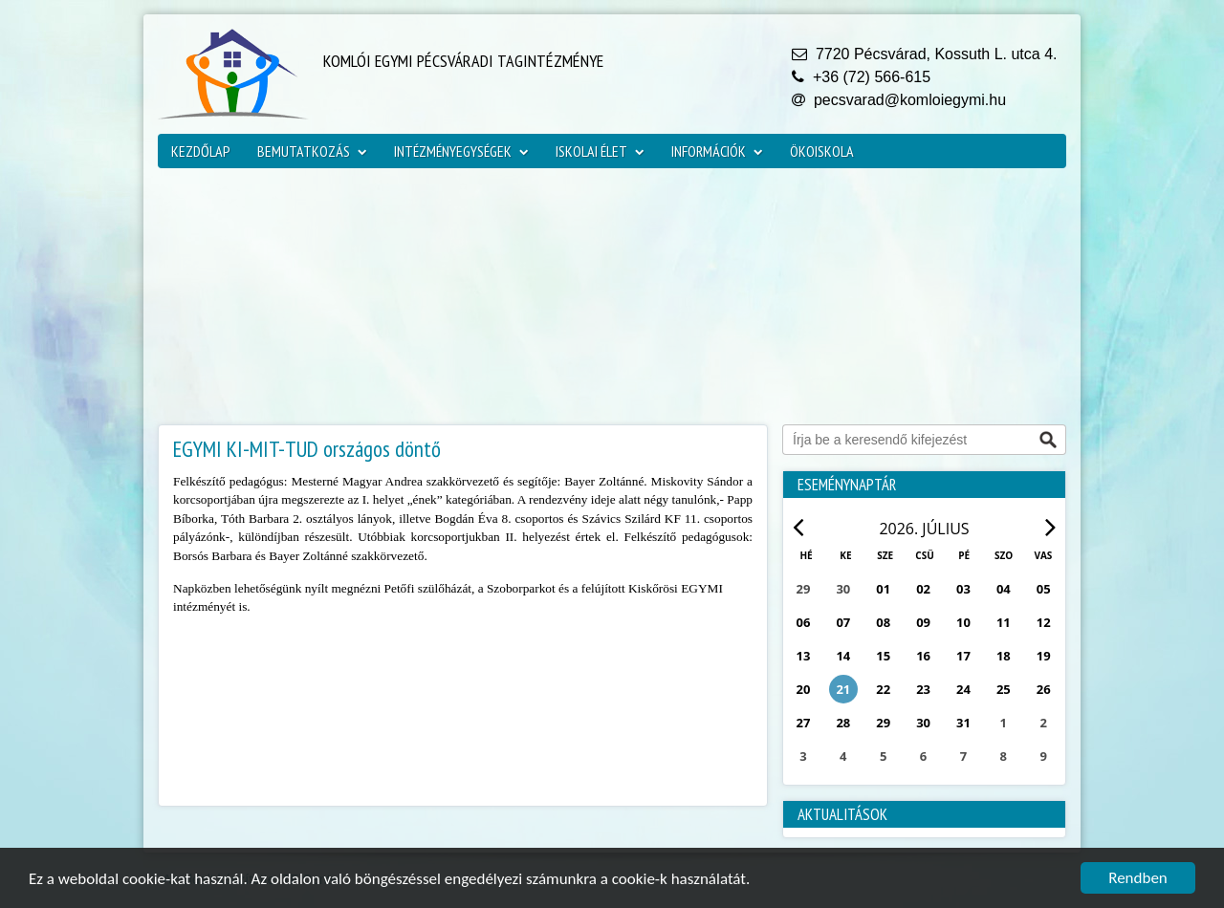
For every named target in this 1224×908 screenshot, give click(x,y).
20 (804, 689)
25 (1003, 689)
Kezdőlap (200, 151)
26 (1044, 689)
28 (843, 722)
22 (883, 689)
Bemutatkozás (312, 151)
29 (883, 722)
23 (923, 689)
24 (963, 689)
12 (1044, 622)
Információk (717, 151)
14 (843, 655)
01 (883, 588)
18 (1003, 655)
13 (804, 655)
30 (923, 722)
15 (883, 655)
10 (963, 622)
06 (804, 622)
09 (923, 622)
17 (963, 655)
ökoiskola (822, 151)
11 (1003, 622)
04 (1003, 588)
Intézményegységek (461, 151)
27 (804, 722)
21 (843, 689)
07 (843, 622)
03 (963, 588)
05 (1044, 588)
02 (923, 588)
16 (923, 655)
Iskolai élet (600, 151)
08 (883, 622)
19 (1044, 655)
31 (963, 722)
